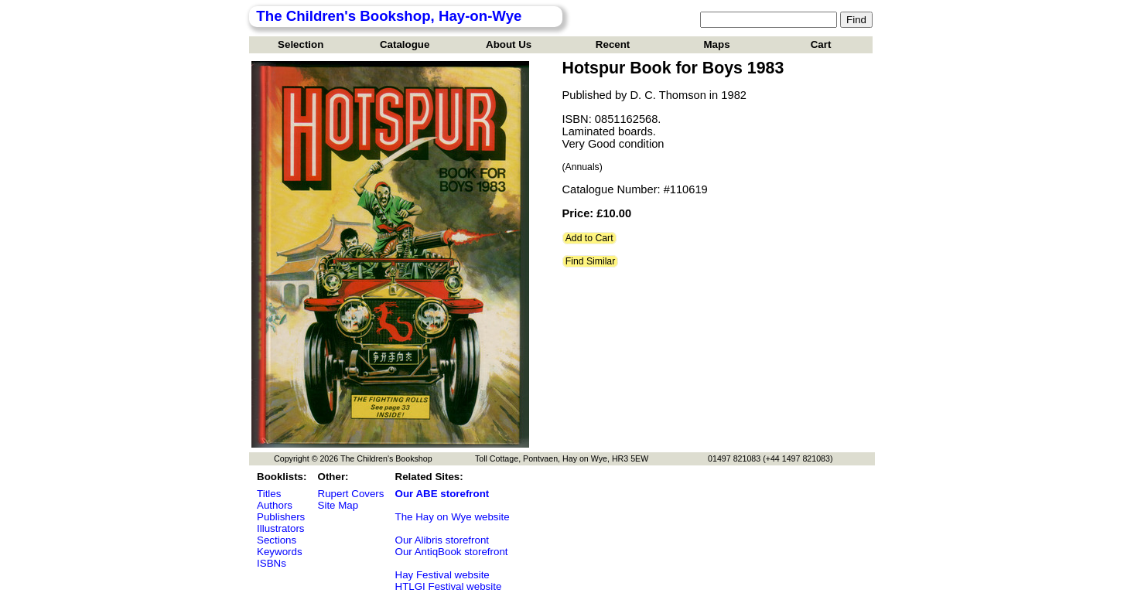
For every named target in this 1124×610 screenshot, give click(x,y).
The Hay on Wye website (452, 517)
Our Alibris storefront (442, 540)
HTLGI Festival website (448, 586)
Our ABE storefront (442, 493)
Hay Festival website (442, 575)
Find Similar (590, 261)
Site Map (338, 505)
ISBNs (271, 563)
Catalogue (404, 44)
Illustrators (280, 528)
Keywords (279, 551)
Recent (613, 44)
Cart (821, 44)
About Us (508, 44)
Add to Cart (589, 238)
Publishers (281, 517)
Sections (276, 540)
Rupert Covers (351, 493)
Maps (717, 44)
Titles (269, 493)
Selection (300, 44)
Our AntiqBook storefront (451, 551)
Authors (274, 505)
